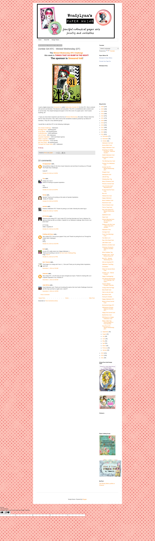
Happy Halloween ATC (108, 299)
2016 (102, 129)
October (105, 141)
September (106, 331)
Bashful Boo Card (107, 315)
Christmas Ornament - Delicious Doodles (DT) (108, 249)
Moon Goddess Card (107, 200)
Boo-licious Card (106, 294)
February (105, 348)
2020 (102, 120)
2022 (102, 116)
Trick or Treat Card (107, 207)
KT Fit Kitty (46, 216)
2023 (102, 113)
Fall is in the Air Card (107, 292)
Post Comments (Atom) (51, 301)
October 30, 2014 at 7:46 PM (50, 211)
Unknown (45, 273)
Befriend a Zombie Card (108, 245)
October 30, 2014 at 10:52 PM (50, 243)
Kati (44, 249)
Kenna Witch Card (107, 145)
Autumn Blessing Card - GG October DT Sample (108, 221)
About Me (46, 39)
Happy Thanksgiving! (107, 276)
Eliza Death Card (106, 290)
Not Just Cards (42, 142)
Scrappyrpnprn (47, 164)
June (104, 338)
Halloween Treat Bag (107, 264)
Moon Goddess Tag (107, 252)
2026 (102, 106)
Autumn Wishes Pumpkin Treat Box (108, 284)
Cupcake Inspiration (44, 137)
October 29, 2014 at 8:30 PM (50, 189)
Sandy (44, 195)
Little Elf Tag (105, 177)
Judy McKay (46, 285)
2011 (102, 357)
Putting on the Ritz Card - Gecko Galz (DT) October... (108, 226)
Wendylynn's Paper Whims (105, 58)
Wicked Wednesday (72, 117)
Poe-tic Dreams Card (107, 205)
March (104, 345)
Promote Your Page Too (105, 61)
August (105, 334)
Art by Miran (41, 131)
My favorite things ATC (108, 305)
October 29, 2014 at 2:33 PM (50, 173)
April (104, 343)
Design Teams (55, 39)
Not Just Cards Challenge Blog (68, 253)
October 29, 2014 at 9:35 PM (50, 201)
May (104, 341)
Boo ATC (104, 193)
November (105, 138)
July (104, 336)
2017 (102, 127)
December (105, 136)
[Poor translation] (7, 512)
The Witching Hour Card (108, 161)
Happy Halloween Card (108, 147)
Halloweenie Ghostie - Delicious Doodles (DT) (108, 309)
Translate (110, 51)
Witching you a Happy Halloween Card (108, 318)
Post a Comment (45, 294)
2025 (102, 109)
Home (39, 39)
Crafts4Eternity (42, 133)
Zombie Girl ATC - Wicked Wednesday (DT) (108, 168)
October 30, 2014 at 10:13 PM (50, 229)
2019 (102, 123)
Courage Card (106, 232)
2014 (102, 134)
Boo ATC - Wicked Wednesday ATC (107, 259)
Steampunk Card (106, 174)
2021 (102, 118)
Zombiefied (105, 266)
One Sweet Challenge (44, 128)
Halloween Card (106, 229)
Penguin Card (105, 172)
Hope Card (105, 217)
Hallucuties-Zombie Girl (72, 107)
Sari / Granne (46, 262)
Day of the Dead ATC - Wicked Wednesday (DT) (108, 211)
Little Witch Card (106, 242)
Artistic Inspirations (43, 140)
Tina (44, 178)
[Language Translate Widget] (109, 48)
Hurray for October (107, 296)
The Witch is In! (106, 238)
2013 (102, 353)
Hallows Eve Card (107, 196)
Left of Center (42, 135)
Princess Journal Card (108, 183)
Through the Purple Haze (45, 144)
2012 (102, 355)
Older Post (92, 298)
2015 (102, 132)
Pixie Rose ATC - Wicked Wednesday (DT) (108, 327)
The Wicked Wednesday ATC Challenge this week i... (108, 280)
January (105, 350)
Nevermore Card (106, 202)
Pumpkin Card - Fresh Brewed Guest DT (108, 255)
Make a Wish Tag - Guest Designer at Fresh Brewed (107, 322)
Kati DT (48, 254)
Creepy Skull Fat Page (108, 287)
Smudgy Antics (42, 129)
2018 (102, 125)
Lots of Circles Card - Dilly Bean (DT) (107, 186)
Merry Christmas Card (108, 181)
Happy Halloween (107, 198)
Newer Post (42, 298)
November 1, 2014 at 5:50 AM (50, 279)
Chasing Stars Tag (107, 179)
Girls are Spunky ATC (107, 262)
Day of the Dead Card (108, 240)
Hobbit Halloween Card (108, 155)
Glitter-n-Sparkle (43, 138)
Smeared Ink (75, 58)
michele (45, 206)
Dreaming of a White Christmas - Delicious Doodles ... (108, 151)
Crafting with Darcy (48, 234)
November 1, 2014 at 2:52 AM (50, 268)
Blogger (85, 499)
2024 (102, 111)
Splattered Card (106, 214)
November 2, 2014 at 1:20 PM (50, 291)
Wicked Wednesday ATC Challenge (68, 53)
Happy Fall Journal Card (108, 312)
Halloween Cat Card (107, 143)
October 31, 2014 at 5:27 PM (50, 256)
